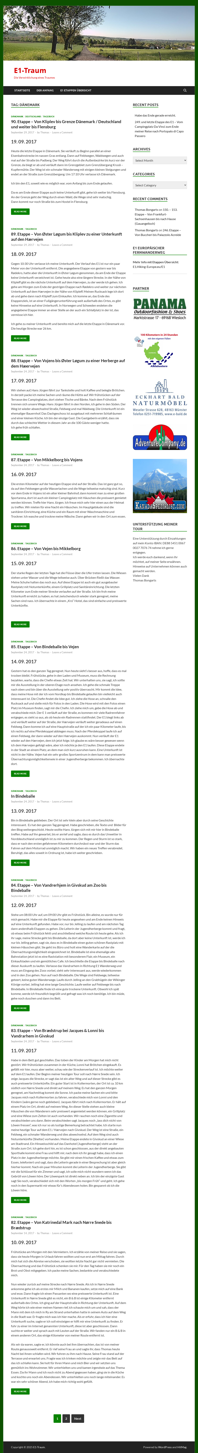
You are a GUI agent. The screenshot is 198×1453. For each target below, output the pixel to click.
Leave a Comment (62, 132)
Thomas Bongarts (146, 209)
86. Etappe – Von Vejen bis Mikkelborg (46, 548)
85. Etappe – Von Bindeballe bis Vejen (45, 646)
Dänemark (17, 116)
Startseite (22, 90)
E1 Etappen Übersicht (75, 90)
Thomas (44, 132)
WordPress (165, 1447)
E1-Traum (30, 70)
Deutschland (33, 116)
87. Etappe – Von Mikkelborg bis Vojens (47, 459)
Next (77, 1418)
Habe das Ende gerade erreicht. (155, 115)
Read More (19, 210)
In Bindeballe (23, 796)
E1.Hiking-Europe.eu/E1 (149, 266)
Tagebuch (48, 116)
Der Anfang (45, 90)
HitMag (181, 1447)
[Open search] (185, 90)
